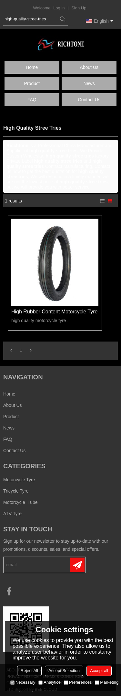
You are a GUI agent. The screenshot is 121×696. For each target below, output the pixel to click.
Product (32, 83)
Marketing (106, 682)
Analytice (49, 682)
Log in (59, 7)
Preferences (78, 682)
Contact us (89, 99)
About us (89, 67)
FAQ (31, 99)
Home (32, 67)
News (89, 83)
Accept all (99, 670)
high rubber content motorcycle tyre (54, 311)
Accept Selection (64, 670)
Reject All (29, 670)
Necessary (22, 682)
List (102, 201)
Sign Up (78, 7)
